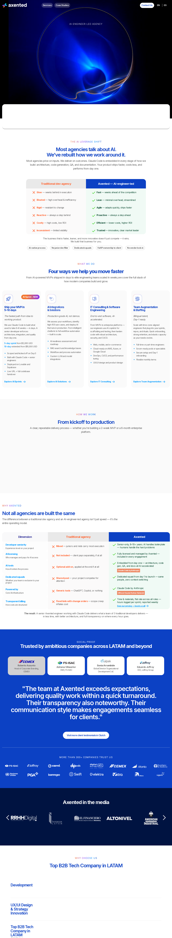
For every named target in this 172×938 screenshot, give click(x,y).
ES (165, 5)
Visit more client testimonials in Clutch (86, 735)
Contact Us (147, 5)
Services (47, 5)
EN (158, 5)
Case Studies (62, 5)
